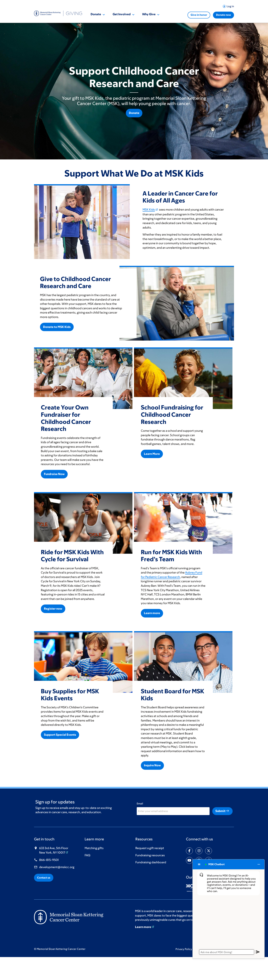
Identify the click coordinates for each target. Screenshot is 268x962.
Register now (53, 608)
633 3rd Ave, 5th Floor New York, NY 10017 (54, 850)
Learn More (152, 454)
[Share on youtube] (189, 860)
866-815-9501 (49, 860)
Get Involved (122, 14)
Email (140, 803)
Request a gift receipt (149, 848)
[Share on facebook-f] (189, 850)
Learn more (152, 613)
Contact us (43, 877)
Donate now (223, 14)
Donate (96, 14)
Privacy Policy (186, 949)
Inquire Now (152, 765)
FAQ (87, 855)
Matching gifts (94, 848)
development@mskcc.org (56, 867)
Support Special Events (60, 734)
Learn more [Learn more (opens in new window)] (145, 927)
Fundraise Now (54, 474)
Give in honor (199, 14)
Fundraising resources (150, 855)
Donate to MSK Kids (57, 326)
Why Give (149, 14)
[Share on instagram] (199, 850)
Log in (230, 6)
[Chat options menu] (199, 864)
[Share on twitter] (208, 850)
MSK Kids (150, 209)
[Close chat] (258, 864)
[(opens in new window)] (68, 916)
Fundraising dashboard (150, 862)
